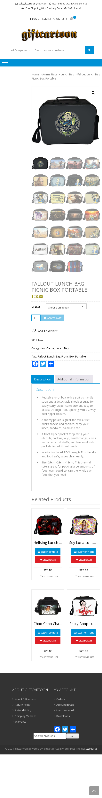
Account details (65, 704)
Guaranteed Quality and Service (69, 3)
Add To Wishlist (50, 576)
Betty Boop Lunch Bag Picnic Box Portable (83, 624)
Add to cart (54, 318)
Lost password (65, 710)
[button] (93, 92)
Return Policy (22, 704)
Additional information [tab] (73, 379)
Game (50, 348)
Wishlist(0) (62, 18)
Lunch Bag (67, 74)
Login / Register (41, 18)
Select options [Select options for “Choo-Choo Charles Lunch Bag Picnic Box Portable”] (49, 633)
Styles (36, 307)
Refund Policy (23, 710)
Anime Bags (50, 74)
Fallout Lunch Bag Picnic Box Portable (62, 356)
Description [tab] (42, 379)
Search (72, 736)
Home (35, 74)
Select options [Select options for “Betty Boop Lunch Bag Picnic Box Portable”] (85, 633)
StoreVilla (91, 748)
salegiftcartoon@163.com (33, 3)
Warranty (20, 721)
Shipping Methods (25, 716)
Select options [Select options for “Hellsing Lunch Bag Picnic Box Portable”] (49, 552)
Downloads (63, 716)
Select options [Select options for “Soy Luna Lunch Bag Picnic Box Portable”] (85, 552)
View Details (50, 560)
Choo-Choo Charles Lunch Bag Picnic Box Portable (48, 624)
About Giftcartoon (25, 699)
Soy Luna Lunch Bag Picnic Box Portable (83, 543)
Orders (60, 699)
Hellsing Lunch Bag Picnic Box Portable (48, 543)
